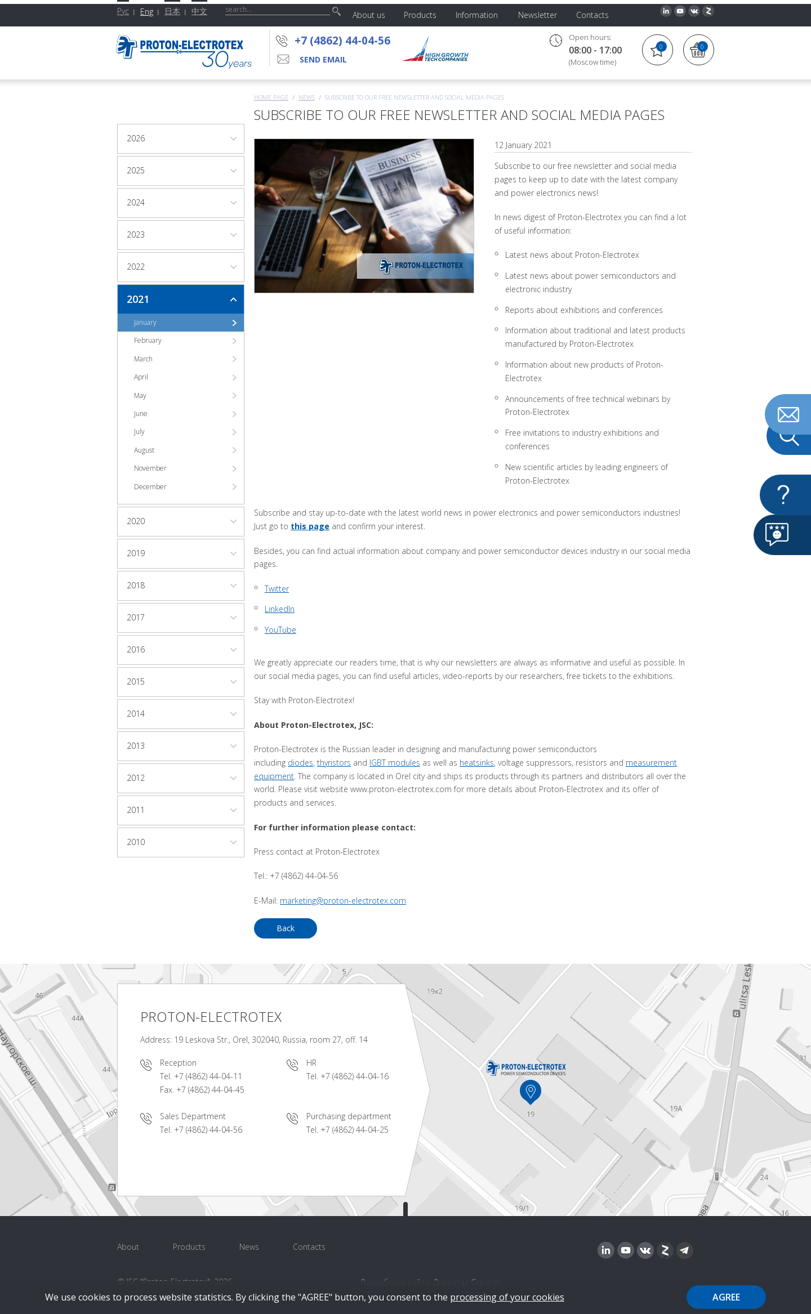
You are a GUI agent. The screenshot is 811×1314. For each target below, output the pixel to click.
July (139, 431)
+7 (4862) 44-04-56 (342, 40)
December (150, 486)
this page (310, 526)
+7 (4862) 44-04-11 (208, 1076)
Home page (271, 97)
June (141, 413)
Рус (123, 11)
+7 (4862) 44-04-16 (354, 1076)
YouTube (280, 629)
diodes (300, 762)
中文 (199, 11)
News (306, 97)
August (144, 450)
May (140, 395)
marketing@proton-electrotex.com (343, 900)
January (145, 322)
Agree (726, 1297)
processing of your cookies (507, 1297)
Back (286, 928)
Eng (146, 11)
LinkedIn (280, 609)
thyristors (334, 762)
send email (323, 59)
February (148, 340)
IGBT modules (394, 762)
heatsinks (477, 762)
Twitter (277, 588)
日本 (172, 11)
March (143, 359)
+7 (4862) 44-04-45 (210, 1089)
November (150, 468)
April (141, 377)
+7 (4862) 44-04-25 (354, 1129)
